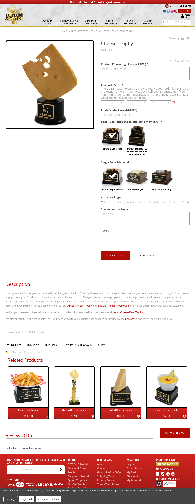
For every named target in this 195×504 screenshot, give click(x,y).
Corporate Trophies (91, 22)
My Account (134, 480)
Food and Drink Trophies (69, 22)
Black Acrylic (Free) (112, 178)
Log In (130, 464)
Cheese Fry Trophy (28, 410)
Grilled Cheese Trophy (120, 410)
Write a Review (174, 433)
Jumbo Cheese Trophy (79, 305)
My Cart (131, 472)
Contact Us (184, 11)
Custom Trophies (148, 22)
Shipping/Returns (108, 476)
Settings (10, 499)
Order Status (134, 468)
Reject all (27, 499)
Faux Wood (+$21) (137, 178)
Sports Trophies (111, 22)
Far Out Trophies (130, 22)
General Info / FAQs (109, 472)
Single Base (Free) (112, 137)
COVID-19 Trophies (47, 22)
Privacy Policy (105, 480)
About (101, 464)
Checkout (132, 476)
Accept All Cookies (48, 499)
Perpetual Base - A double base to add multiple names (137, 140)
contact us (167, 464)
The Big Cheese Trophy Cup (113, 305)
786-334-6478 (178, 6)
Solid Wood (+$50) (161, 178)
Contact (102, 468)
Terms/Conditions (108, 484)
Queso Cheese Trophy (167, 410)
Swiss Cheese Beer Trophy (128, 312)
